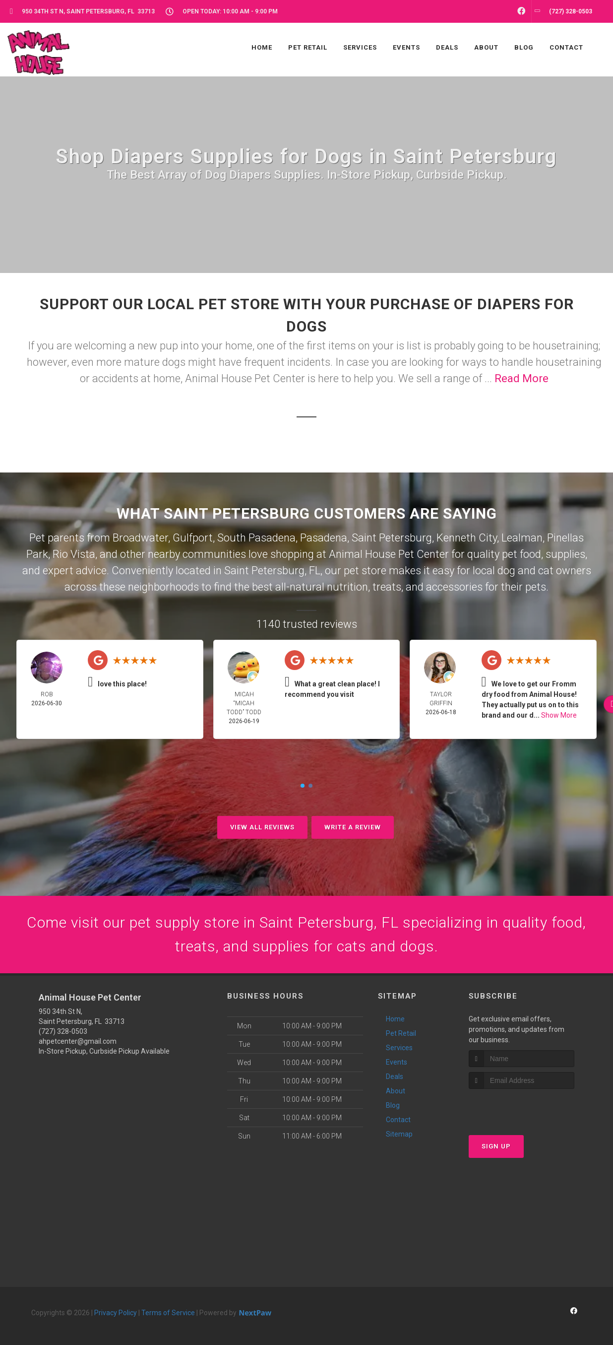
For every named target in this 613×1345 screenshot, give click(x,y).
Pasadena (323, 538)
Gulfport (193, 538)
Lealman (522, 538)
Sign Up (496, 1146)
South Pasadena (256, 538)
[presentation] (521, 1107)
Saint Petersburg (392, 538)
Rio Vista (74, 554)
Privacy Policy (115, 1313)
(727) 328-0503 (63, 1031)
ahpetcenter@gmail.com (78, 1041)
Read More (521, 378)
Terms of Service (168, 1313)
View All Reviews (262, 827)
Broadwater (140, 538)
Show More (559, 715)
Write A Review (352, 827)
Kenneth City (466, 538)
